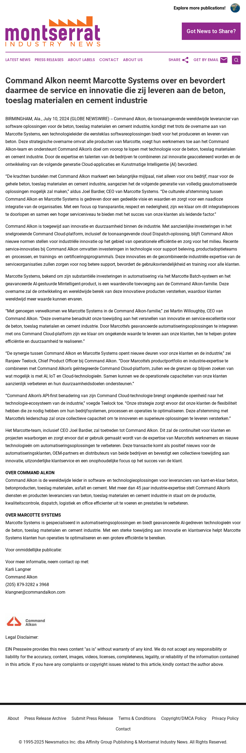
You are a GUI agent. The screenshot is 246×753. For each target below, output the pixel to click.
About (13, 718)
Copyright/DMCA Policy (183, 718)
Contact (109, 60)
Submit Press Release (92, 718)
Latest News (17, 60)
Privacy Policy (225, 718)
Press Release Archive (45, 718)
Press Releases (49, 60)
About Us (133, 60)
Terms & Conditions (137, 718)
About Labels (81, 60)
